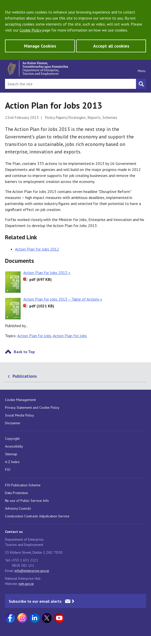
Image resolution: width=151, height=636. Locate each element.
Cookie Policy (30, 30)
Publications (25, 376)
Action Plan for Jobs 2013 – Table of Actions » (62, 299)
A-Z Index (12, 462)
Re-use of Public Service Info (27, 500)
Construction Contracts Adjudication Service (37, 516)
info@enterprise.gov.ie (32, 570)
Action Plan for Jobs (34, 335)
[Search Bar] (70, 84)
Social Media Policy (19, 415)
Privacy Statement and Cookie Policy (32, 407)
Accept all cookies (111, 46)
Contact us (14, 531)
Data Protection (16, 493)
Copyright (12, 438)
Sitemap (11, 454)
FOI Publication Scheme (23, 485)
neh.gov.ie (26, 583)
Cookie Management (20, 399)
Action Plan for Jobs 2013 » (46, 272)
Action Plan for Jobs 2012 (37, 249)
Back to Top (24, 351)
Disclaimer (13, 423)
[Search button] (141, 84)
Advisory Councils (18, 508)
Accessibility (14, 446)
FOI (7, 469)
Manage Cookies (40, 46)
